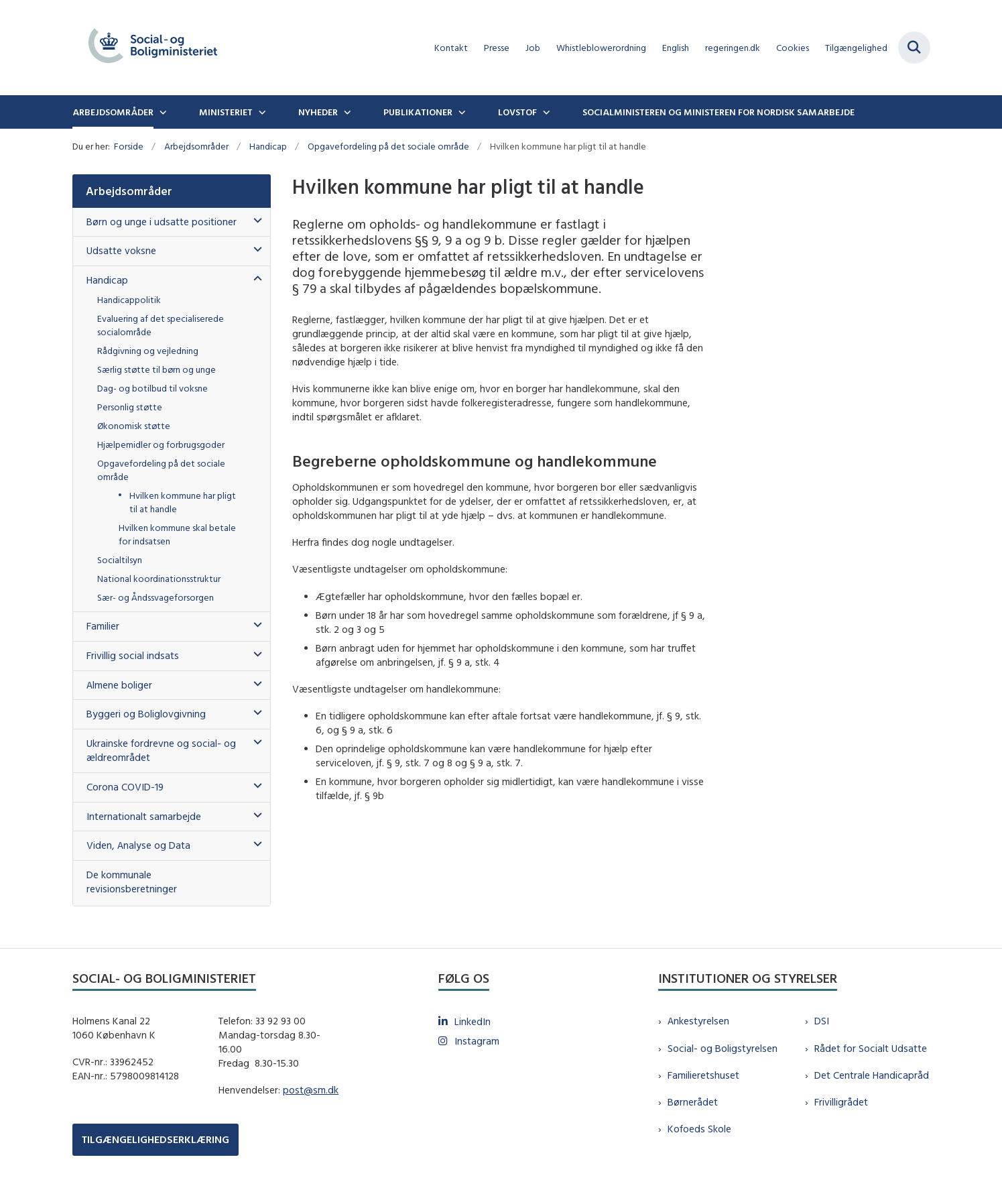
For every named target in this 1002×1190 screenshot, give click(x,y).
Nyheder (318, 112)
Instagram (476, 1040)
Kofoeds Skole (699, 1128)
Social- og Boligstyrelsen (722, 1048)
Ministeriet (226, 112)
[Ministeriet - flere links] (260, 112)
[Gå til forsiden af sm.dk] (152, 47)
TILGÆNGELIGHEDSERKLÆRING (155, 1139)
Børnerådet (693, 1101)
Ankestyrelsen (698, 1020)
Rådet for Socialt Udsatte (870, 1048)
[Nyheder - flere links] (345, 112)
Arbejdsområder (112, 112)
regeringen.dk (732, 48)
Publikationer (417, 112)
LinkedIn (472, 1021)
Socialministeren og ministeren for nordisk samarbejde (718, 112)
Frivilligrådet (841, 1101)
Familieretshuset (703, 1075)
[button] (254, 221)
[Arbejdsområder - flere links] (161, 112)
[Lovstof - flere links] (545, 112)
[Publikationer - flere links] (460, 112)
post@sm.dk (310, 1089)
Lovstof (517, 112)
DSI (821, 1020)
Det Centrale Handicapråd (871, 1075)
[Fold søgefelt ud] (914, 48)
